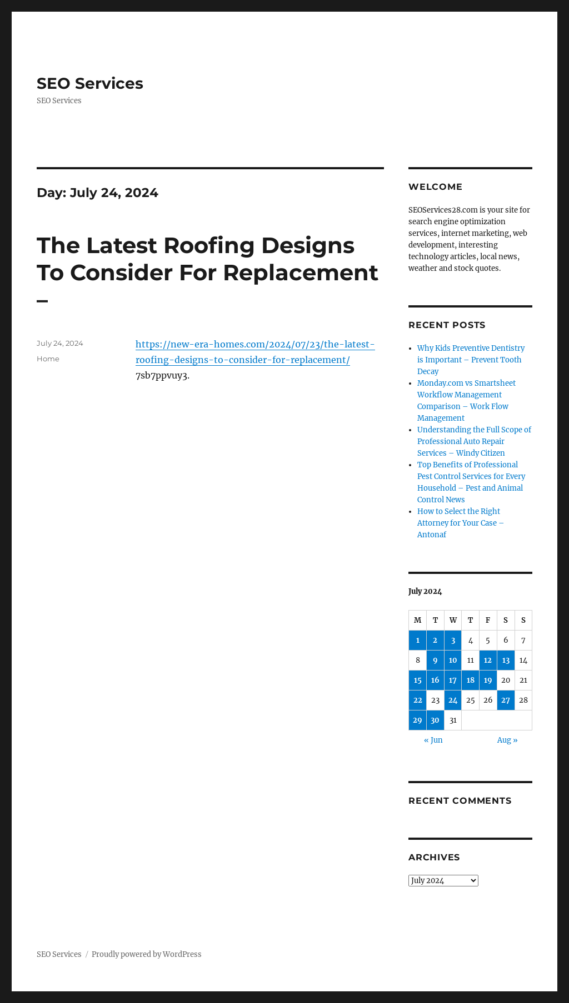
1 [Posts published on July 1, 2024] (418, 640)
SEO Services (90, 83)
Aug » (507, 740)
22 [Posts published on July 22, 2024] (417, 700)
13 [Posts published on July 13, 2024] (506, 660)
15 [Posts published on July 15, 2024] (418, 680)
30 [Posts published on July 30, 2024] (435, 720)
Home (48, 358)
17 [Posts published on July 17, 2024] (453, 680)
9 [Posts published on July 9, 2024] (435, 660)
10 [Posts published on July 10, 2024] (453, 660)
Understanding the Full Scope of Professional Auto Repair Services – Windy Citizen (474, 441)
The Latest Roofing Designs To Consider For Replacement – (207, 272)
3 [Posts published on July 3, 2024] (453, 640)
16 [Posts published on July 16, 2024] (435, 680)
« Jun (433, 740)
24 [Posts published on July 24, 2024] (453, 700)
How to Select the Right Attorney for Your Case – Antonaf (461, 523)
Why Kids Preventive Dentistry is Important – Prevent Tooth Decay (471, 360)
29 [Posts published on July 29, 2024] (417, 720)
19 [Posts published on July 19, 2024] (488, 680)
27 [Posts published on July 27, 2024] (505, 700)
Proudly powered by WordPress (147, 954)
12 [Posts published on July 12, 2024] (488, 660)
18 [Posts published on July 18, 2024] (471, 680)
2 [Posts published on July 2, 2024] (435, 640)
